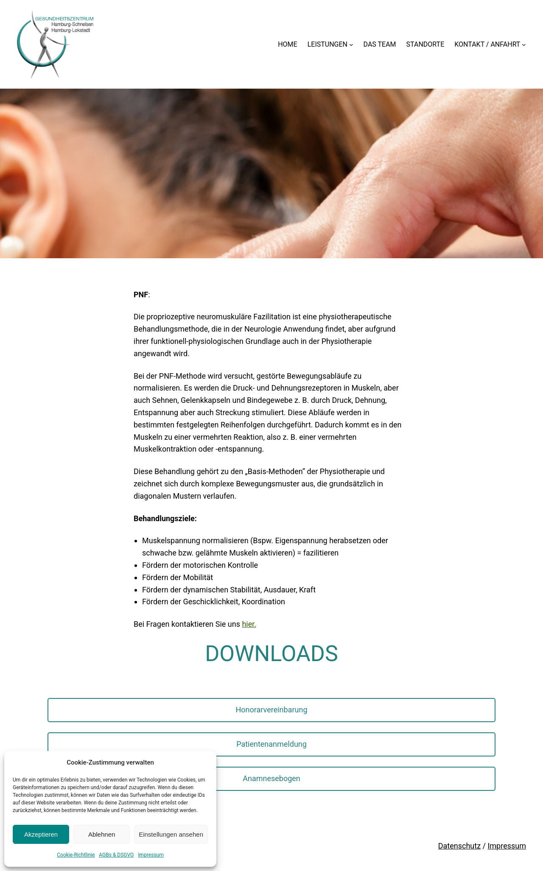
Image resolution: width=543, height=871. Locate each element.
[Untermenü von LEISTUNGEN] (351, 44)
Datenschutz (459, 845)
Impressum (150, 855)
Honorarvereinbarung (271, 709)
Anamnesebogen (271, 778)
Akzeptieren (41, 834)
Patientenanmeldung (271, 744)
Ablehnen (101, 834)
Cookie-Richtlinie (76, 855)
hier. (249, 624)
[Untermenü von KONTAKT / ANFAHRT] (524, 44)
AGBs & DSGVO (116, 855)
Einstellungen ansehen (171, 834)
